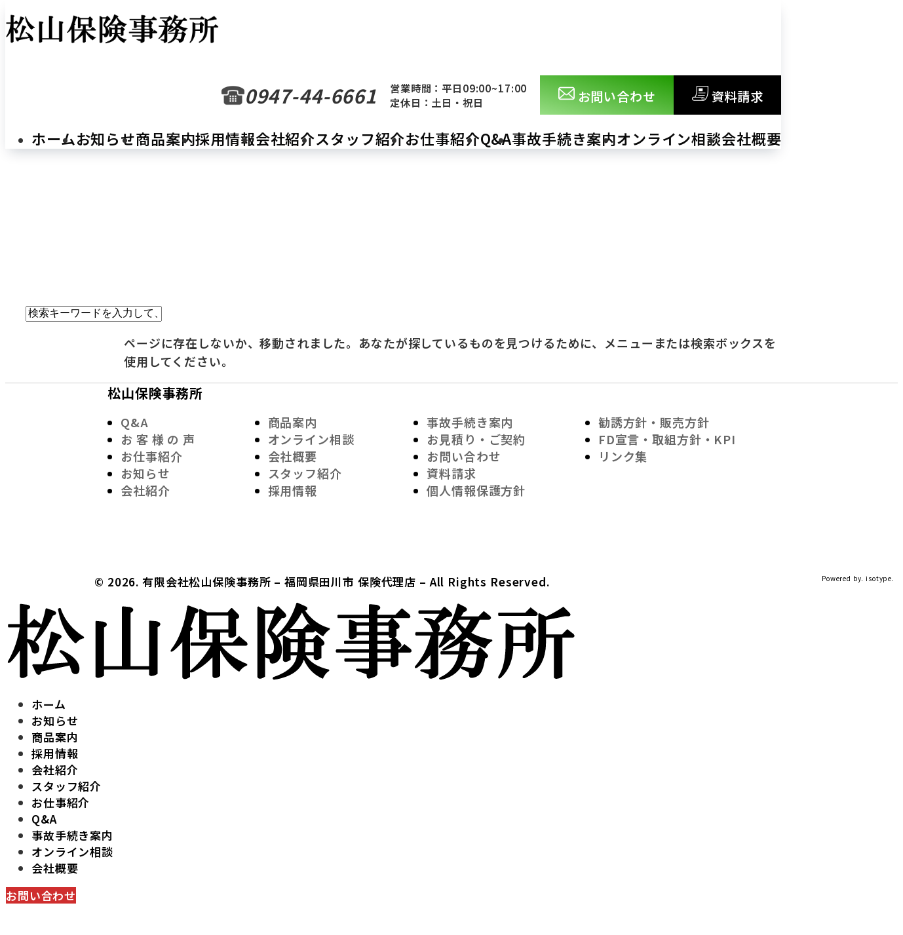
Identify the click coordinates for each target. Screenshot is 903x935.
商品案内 (165, 138)
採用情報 (225, 138)
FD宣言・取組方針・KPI (667, 439)
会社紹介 (285, 138)
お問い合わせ (607, 95)
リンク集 (622, 456)
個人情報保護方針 (476, 490)
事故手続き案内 (564, 138)
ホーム (53, 138)
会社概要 (751, 138)
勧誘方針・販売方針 (654, 421)
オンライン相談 (669, 138)
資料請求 (727, 95)
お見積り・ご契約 (476, 439)
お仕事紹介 (442, 138)
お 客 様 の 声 (158, 439)
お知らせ (106, 138)
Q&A (496, 138)
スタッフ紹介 (360, 138)
